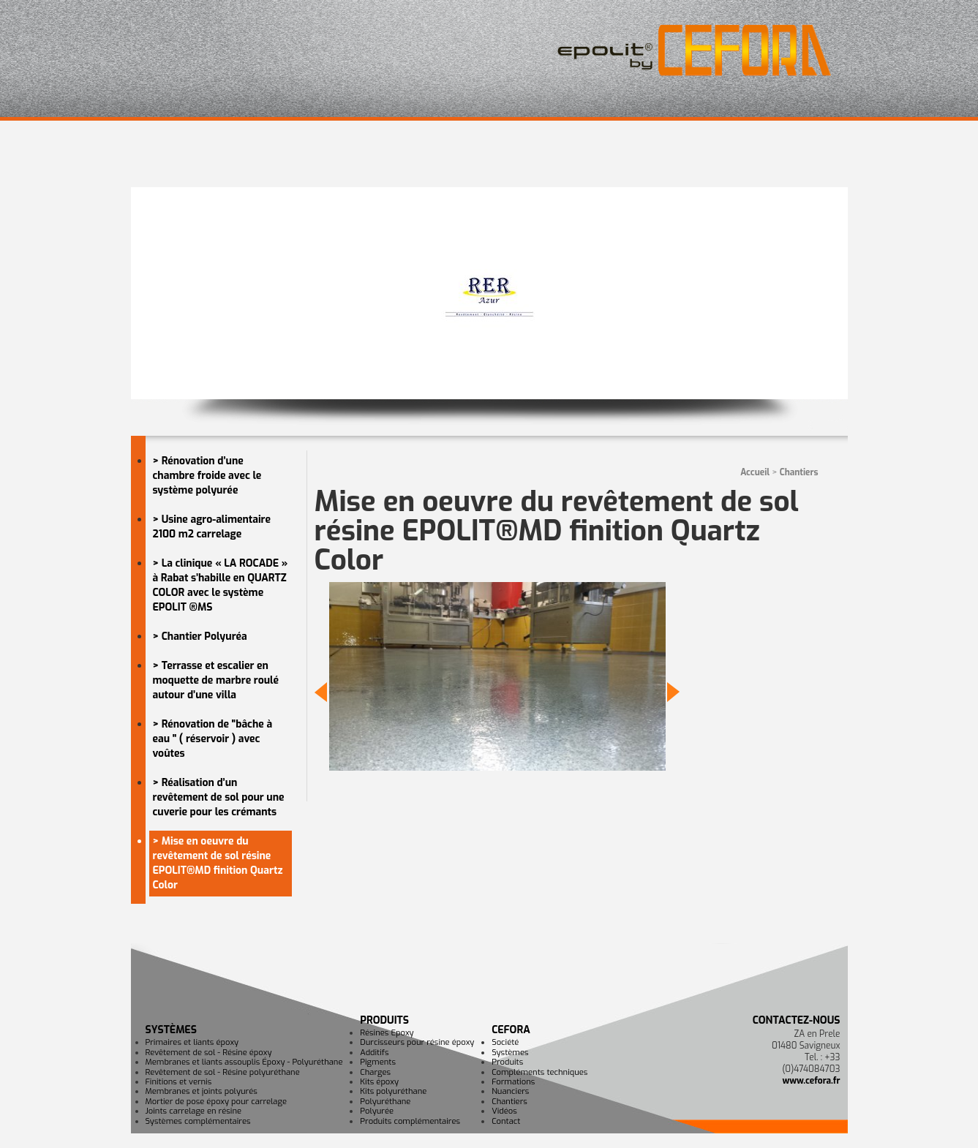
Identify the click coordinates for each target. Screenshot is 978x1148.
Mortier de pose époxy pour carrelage (216, 1101)
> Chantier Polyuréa (200, 636)
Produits (384, 1020)
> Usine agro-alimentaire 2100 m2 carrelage (212, 527)
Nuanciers (510, 1091)
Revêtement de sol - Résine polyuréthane (223, 1072)
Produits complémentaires (410, 1121)
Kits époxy (379, 1081)
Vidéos (504, 1111)
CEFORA (511, 1030)
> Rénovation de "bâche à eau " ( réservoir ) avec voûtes (213, 738)
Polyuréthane (385, 1101)
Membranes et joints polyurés (201, 1091)
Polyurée (377, 1111)
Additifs (374, 1052)
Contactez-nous (796, 1020)
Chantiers (799, 472)
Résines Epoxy (386, 1032)
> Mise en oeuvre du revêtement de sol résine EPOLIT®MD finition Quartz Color (218, 863)
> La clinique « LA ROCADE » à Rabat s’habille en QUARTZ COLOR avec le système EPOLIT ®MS (220, 585)
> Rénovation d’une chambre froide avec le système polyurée (207, 475)
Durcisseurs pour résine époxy (417, 1042)
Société (505, 1042)
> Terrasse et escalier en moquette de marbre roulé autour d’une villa (216, 680)
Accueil (755, 472)
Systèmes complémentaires (198, 1121)
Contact (506, 1121)
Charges (375, 1072)
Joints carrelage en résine (194, 1111)
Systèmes (171, 1030)
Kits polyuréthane (393, 1091)
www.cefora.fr (811, 1081)
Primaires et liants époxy (192, 1042)
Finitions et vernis (179, 1081)
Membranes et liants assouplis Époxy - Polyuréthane (244, 1062)
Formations (513, 1081)
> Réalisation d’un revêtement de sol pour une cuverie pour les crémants (219, 797)
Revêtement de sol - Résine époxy (209, 1052)
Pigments (378, 1062)
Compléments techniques (539, 1072)
